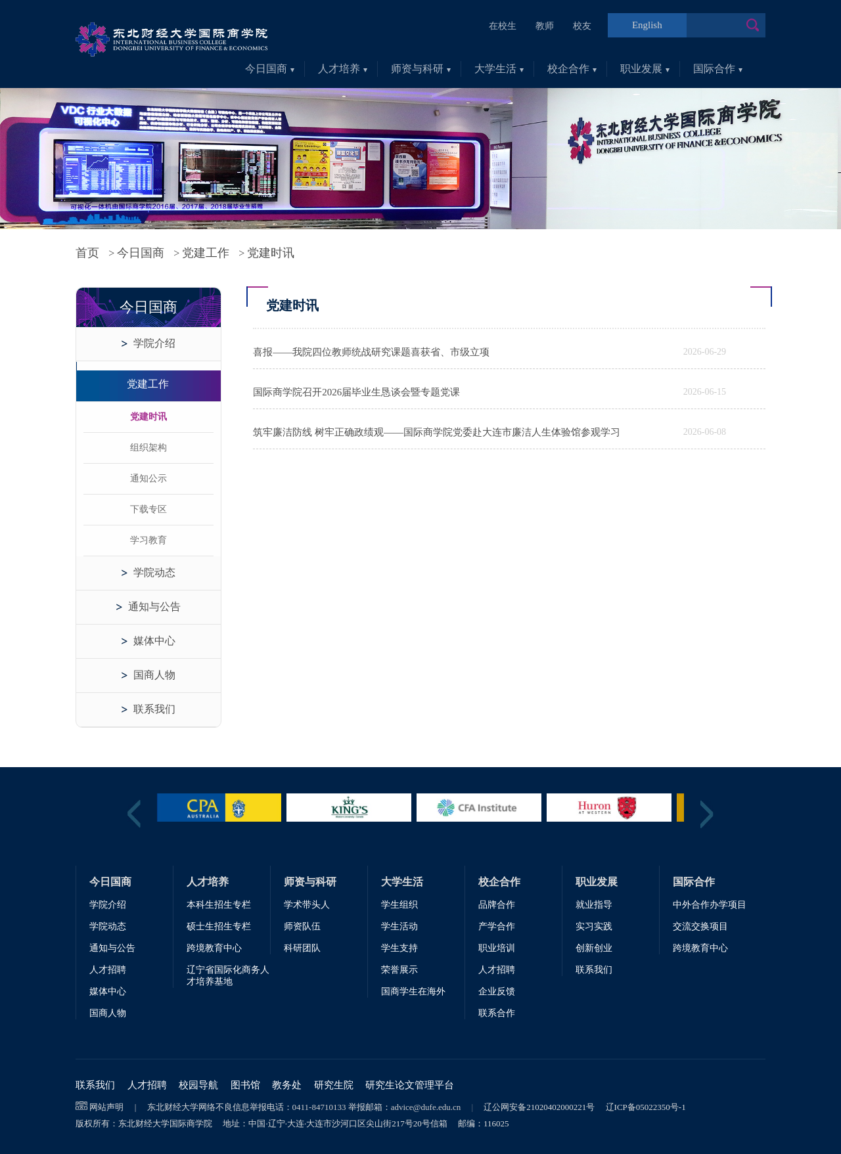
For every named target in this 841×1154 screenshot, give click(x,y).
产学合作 (496, 926)
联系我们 (154, 709)
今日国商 (269, 68)
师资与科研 (421, 68)
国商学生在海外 (413, 991)
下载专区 (148, 509)
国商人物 (154, 674)
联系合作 (496, 1013)
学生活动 (399, 926)
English (647, 25)
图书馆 (245, 1085)
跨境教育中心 (214, 948)
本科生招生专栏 (219, 905)
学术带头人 (307, 905)
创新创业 (594, 948)
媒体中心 (154, 640)
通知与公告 (154, 606)
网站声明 (106, 1107)
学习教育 (148, 540)
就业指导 (594, 905)
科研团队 (302, 948)
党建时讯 (148, 417)
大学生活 (499, 68)
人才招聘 (107, 970)
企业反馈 (496, 991)
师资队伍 (302, 926)
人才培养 (342, 68)
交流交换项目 (700, 926)
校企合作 (572, 68)
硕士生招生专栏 (219, 926)
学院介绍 (154, 343)
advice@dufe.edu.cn (426, 1107)
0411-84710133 (319, 1107)
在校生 (502, 26)
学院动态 (154, 572)
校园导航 (198, 1085)
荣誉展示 (399, 970)
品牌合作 (496, 905)
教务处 (287, 1085)
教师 (544, 26)
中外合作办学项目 (709, 905)
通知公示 (148, 478)
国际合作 (717, 68)
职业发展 (645, 68)
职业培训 (496, 948)
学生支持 (399, 948)
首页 (87, 252)
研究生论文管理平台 (409, 1085)
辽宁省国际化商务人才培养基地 (228, 976)
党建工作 (205, 252)
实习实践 (594, 926)
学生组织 (399, 905)
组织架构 (148, 448)
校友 (582, 26)
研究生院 (333, 1085)
